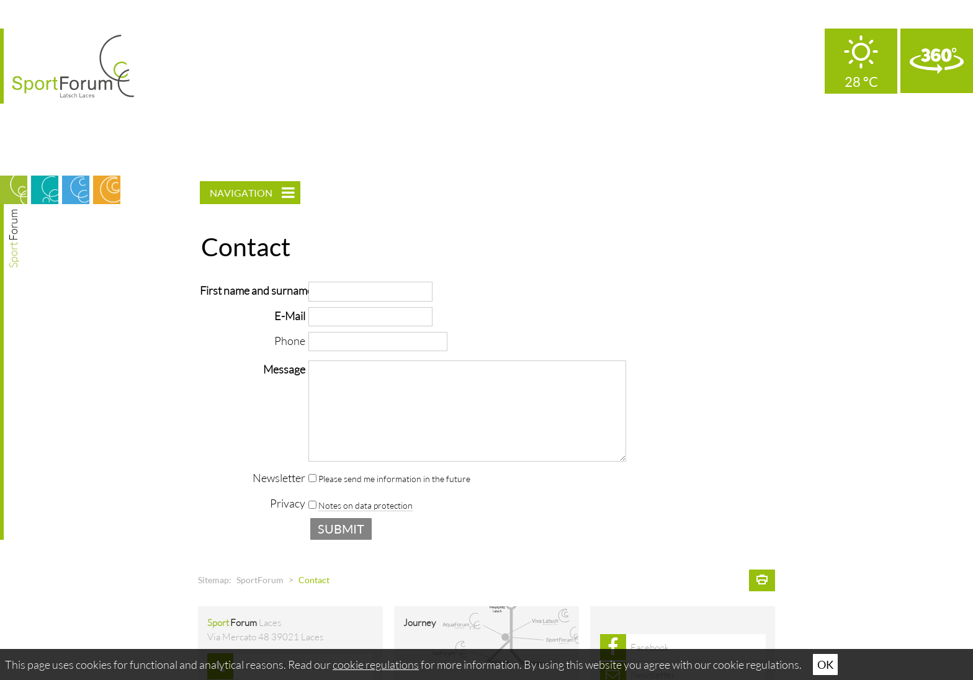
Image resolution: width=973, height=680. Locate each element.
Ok (825, 664)
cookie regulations (376, 664)
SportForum (260, 580)
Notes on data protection (365, 506)
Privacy (287, 503)
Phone (289, 340)
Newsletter (279, 478)
